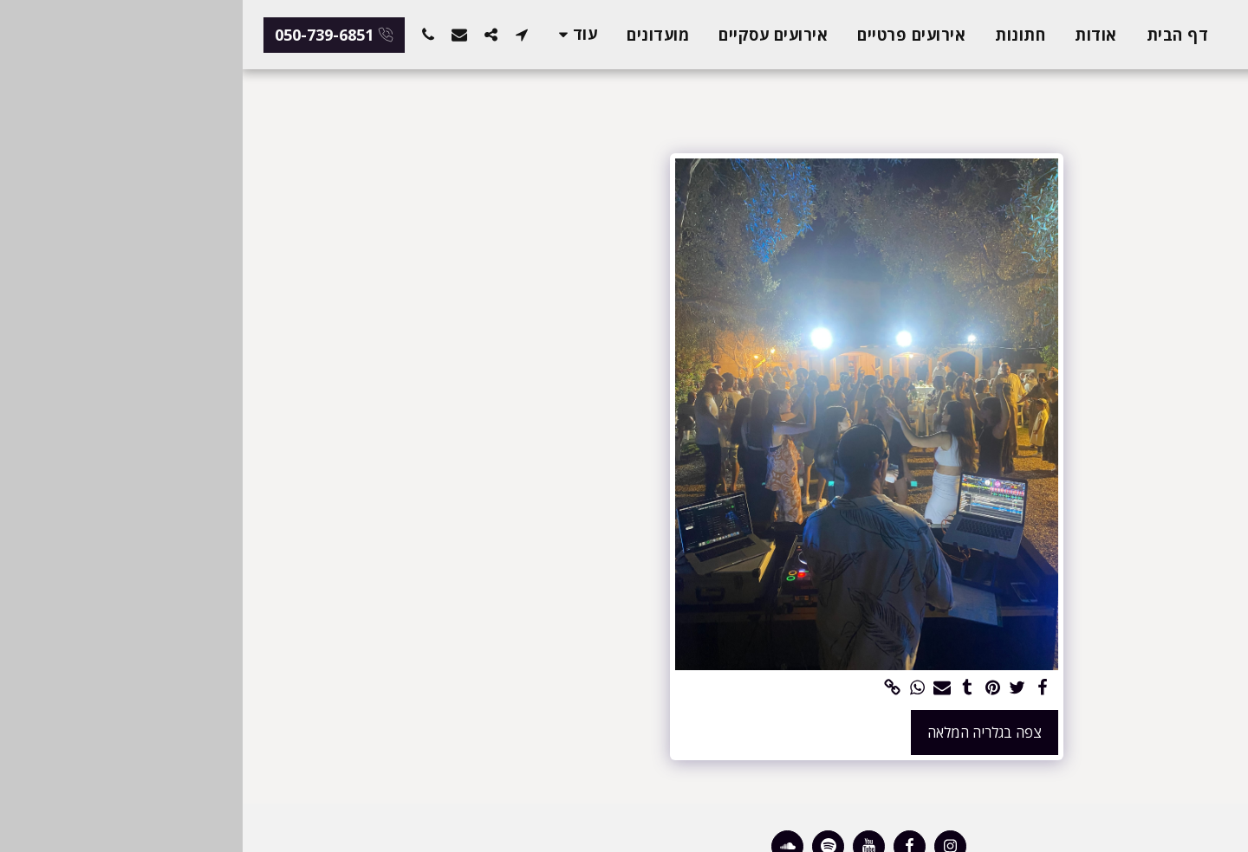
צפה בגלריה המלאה (742, 732)
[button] (279, 34)
